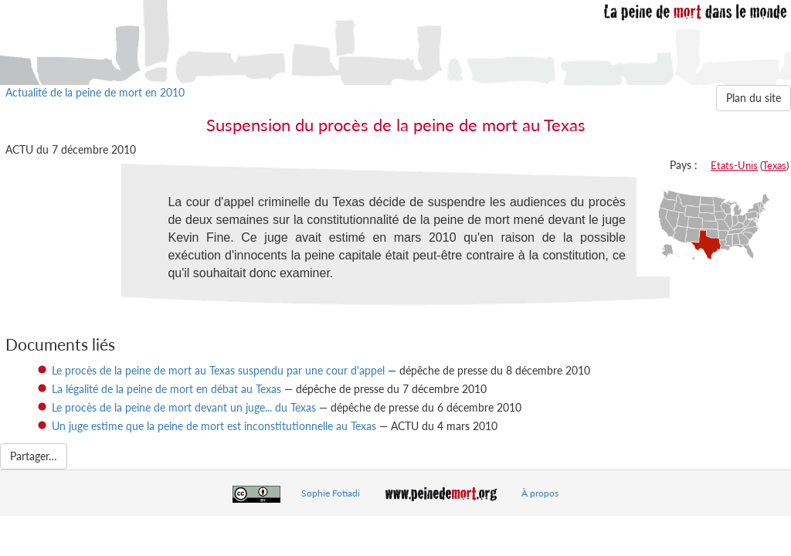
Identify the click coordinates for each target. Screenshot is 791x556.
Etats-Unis (734, 165)
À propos (539, 493)
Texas (774, 165)
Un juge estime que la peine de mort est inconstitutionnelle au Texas (214, 425)
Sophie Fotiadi (330, 493)
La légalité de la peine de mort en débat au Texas (166, 388)
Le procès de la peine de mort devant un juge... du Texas (184, 407)
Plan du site (753, 97)
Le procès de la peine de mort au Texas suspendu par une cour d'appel (218, 370)
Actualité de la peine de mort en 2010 (95, 92)
